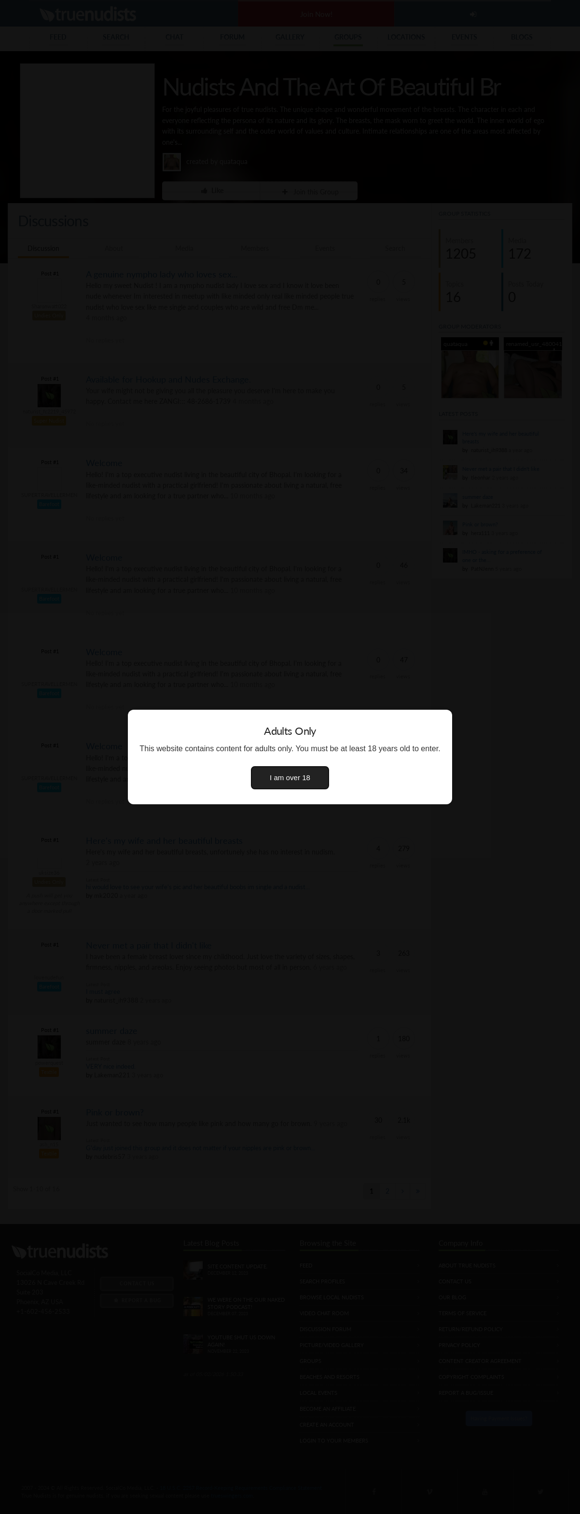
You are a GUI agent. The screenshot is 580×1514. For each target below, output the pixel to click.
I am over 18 (290, 777)
